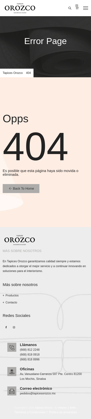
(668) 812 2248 (30, 349)
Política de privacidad (63, 412)
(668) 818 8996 (30, 359)
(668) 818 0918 (30, 354)
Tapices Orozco (43, 407)
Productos (12, 295)
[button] (21, 188)
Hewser (62, 407)
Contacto (11, 302)
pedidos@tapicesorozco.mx (38, 393)
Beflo (73, 407)
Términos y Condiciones (30, 412)
